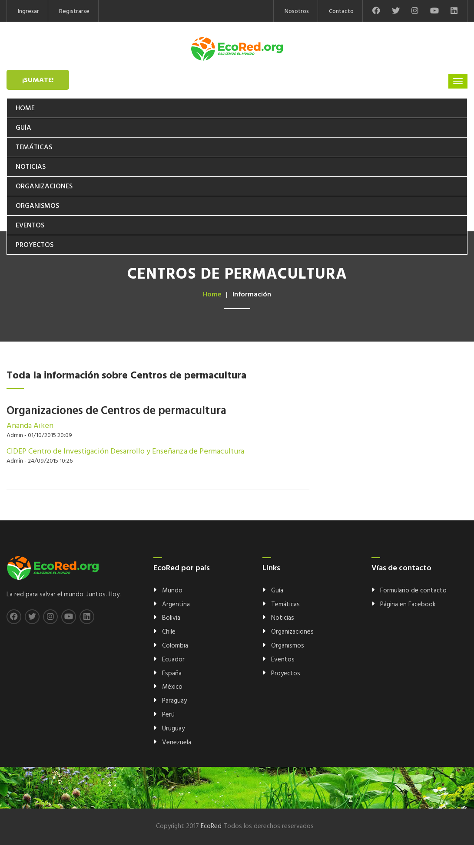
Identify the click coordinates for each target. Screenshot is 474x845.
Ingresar (28, 11)
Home (25, 108)
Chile (169, 632)
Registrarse (74, 11)
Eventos (30, 225)
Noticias (31, 167)
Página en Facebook (408, 604)
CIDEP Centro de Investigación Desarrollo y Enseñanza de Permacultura (125, 451)
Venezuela (176, 742)
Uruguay (173, 728)
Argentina (176, 604)
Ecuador (173, 659)
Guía (23, 128)
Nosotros (297, 11)
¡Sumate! (37, 80)
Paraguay (174, 701)
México (172, 687)
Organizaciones (44, 186)
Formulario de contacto (413, 590)
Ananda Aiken (30, 426)
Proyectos (34, 245)
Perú (168, 715)
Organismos (37, 206)
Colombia (175, 646)
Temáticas (34, 147)
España (172, 673)
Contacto (341, 11)
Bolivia (171, 618)
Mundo (172, 590)
